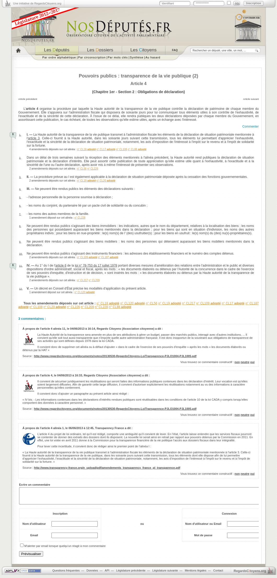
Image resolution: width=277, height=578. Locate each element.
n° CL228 (79, 217)
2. (20, 157)
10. (20, 253)
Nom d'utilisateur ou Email (203, 526)
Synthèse (136, 57)
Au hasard (153, 57)
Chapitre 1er (104, 92)
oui (252, 362)
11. (20, 265)
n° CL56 (81, 168)
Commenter (250, 126)
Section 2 (126, 92)
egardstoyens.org (250, 574)
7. (20, 214)
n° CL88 (137, 149)
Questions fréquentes (66, 573)
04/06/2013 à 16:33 (69, 375)
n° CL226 (92, 168)
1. (20, 134)
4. (20, 189)
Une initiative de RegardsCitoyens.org (37, 3)
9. (20, 241)
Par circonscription (92, 57)
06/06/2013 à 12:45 (80, 428)
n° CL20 (105, 180)
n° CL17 (105, 149)
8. (20, 226)
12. (20, 288)
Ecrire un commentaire (34, 484)
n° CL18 (86, 149)
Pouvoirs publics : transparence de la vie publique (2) (138, 76)
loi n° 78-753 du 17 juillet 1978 (96, 265)
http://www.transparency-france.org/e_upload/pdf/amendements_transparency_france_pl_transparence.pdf (107, 467)
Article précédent (27, 99)
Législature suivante (165, 573)
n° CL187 (108, 257)
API (107, 573)
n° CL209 (94, 280)
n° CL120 (84, 292)
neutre (245, 362)
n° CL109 (87, 257)
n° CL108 (121, 149)
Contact (218, 573)
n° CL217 (82, 280)
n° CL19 (86, 180)
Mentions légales (195, 573)
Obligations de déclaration (161, 92)
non (237, 362)
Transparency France (109, 428)
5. (20, 197)
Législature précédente (131, 573)
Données (92, 573)
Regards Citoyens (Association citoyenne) (125, 328)
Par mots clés (118, 57)
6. (20, 205)
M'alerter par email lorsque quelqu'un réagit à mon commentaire (65, 549)
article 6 (60, 265)
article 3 (34, 138)
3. (20, 177)
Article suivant (251, 99)
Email (34, 538)
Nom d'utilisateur (34, 526)
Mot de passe (203, 538)
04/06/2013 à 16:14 (82, 328)
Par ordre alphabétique (59, 57)
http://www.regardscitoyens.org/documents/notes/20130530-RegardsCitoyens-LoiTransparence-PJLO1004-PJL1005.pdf (115, 356)
